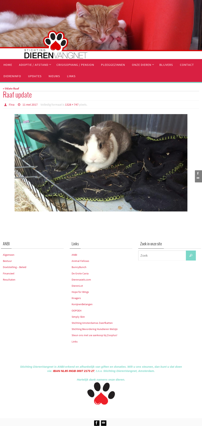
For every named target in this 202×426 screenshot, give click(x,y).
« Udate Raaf (11, 88)
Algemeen (8, 254)
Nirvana (106, 410)
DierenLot (77, 285)
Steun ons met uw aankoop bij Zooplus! (94, 335)
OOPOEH (76, 310)
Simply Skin (78, 316)
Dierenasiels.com (81, 279)
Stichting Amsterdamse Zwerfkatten (92, 323)
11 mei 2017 (30, 104)
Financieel (8, 273)
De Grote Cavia (80, 273)
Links (75, 341)
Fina (11, 104)
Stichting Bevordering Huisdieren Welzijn (95, 329)
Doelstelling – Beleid (14, 267)
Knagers (76, 298)
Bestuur (7, 261)
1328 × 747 (72, 104)
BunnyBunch (79, 267)
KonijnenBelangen (82, 304)
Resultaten (9, 279)
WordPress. (118, 410)
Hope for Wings (80, 292)
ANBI (74, 254)
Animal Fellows (80, 261)
